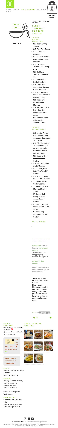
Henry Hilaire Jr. (21, 425)
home (8, 9)
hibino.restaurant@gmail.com (37, 422)
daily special (28, 9)
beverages (42, 9)
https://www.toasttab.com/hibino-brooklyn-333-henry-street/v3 (40, 269)
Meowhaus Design (37, 425)
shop (8, 11)
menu (16, 9)
